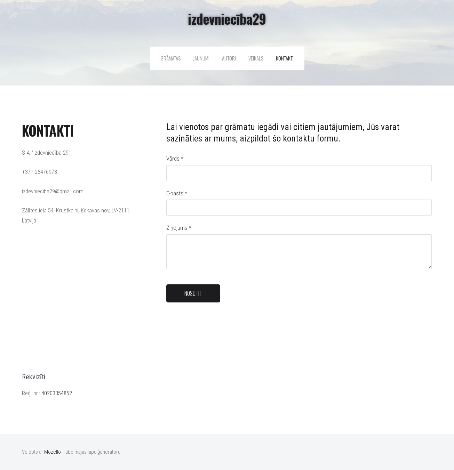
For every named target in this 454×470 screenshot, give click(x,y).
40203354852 (56, 393)
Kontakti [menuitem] (285, 58)
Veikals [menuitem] (255, 58)
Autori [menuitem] (229, 58)
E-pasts (176, 193)
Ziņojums (178, 227)
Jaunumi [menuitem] (201, 58)
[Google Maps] (82, 298)
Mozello (52, 452)
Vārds (174, 158)
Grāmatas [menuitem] (171, 58)
